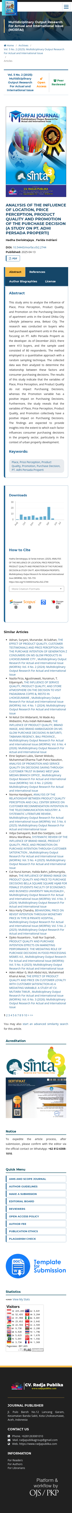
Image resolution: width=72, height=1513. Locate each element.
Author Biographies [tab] (23, 281)
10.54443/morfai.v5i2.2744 (29, 247)
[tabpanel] (36, 382)
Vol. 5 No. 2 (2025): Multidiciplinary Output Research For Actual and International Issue (34, 51)
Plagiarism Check (22, 1238)
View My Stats (21, 1299)
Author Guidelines (23, 1186)
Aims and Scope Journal (27, 1178)
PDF (14, 258)
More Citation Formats (26, 588)
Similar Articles (16, 632)
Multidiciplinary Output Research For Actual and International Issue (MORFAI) (35, 26)
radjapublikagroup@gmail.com (38, 1440)
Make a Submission (23, 1193)
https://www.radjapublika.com (38, 1444)
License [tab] (50, 281)
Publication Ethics (23, 1231)
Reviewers (17, 1208)
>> (31, 1015)
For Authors (15, 1464)
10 (25, 1015)
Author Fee (17, 1223)
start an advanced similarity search (45, 1024)
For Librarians (16, 1468)
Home (9, 45)
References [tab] (37, 272)
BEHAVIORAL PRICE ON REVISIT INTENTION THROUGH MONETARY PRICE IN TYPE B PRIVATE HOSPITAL (36, 914)
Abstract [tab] (15, 272)
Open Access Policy (24, 1216)
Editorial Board (21, 1201)
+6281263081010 (32, 1436)
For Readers (15, 1460)
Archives (23, 45)
